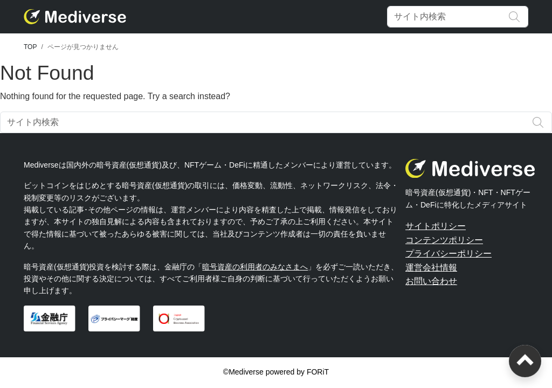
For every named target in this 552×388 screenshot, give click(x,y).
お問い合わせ (431, 281)
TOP (30, 47)
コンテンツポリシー (444, 240)
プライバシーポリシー (448, 253)
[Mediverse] (75, 16)
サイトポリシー (435, 226)
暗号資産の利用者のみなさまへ (255, 266)
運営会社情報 (431, 267)
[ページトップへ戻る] (525, 361)
